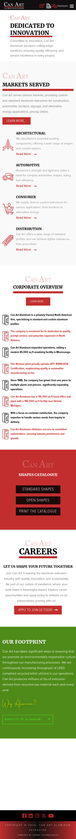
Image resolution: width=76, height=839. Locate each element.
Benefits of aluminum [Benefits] (28, 719)
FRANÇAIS (60, 6)
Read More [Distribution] (26, 249)
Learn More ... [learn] (38, 301)
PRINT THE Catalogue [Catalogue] (38, 511)
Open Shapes (38, 500)
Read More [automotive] (26, 186)
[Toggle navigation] (72, 5)
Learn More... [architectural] (16, 121)
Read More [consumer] (26, 217)
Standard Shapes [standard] (38, 489)
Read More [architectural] (26, 154)
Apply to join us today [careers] (38, 610)
